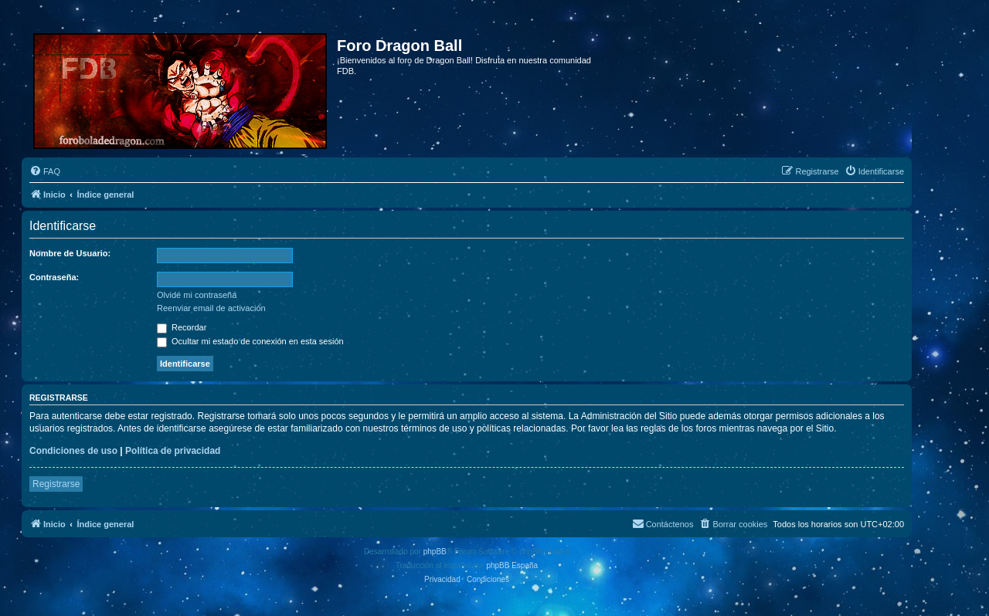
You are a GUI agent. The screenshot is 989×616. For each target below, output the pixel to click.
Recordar (181, 327)
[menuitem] (44, 171)
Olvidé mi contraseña (196, 295)
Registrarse (56, 484)
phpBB (435, 551)
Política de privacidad (172, 450)
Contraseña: (54, 277)
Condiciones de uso (73, 450)
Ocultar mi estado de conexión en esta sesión (250, 341)
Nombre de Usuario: (69, 253)
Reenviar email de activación (211, 308)
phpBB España (512, 565)
